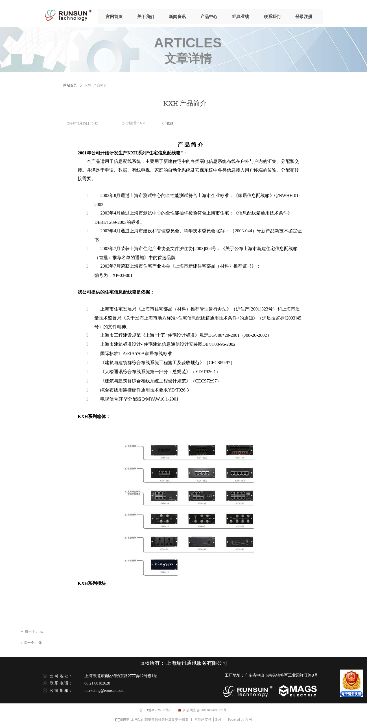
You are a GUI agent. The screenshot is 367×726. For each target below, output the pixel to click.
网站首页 (70, 85)
